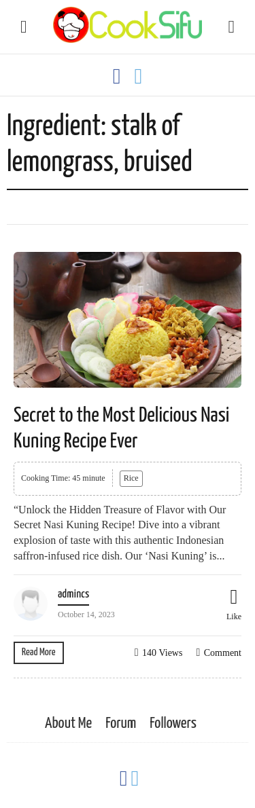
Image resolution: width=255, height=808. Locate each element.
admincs (73, 594)
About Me (68, 723)
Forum (120, 723)
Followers (173, 723)
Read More (39, 652)
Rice (131, 478)
